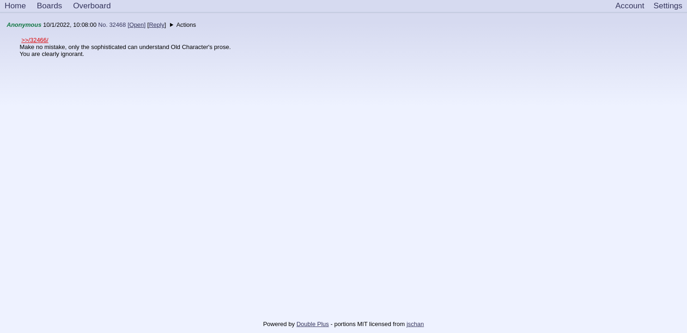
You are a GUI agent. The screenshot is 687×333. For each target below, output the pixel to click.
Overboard (92, 5)
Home (15, 5)
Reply (156, 24)
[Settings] (668, 6)
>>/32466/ (35, 40)
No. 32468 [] (122, 24)
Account (629, 5)
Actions (186, 24)
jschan (415, 324)
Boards (49, 5)
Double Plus (313, 324)
